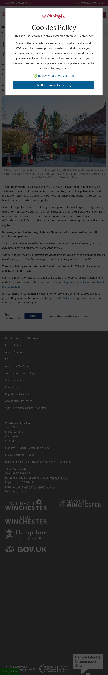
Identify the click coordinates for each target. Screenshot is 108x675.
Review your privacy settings (54, 75)
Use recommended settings (54, 85)
